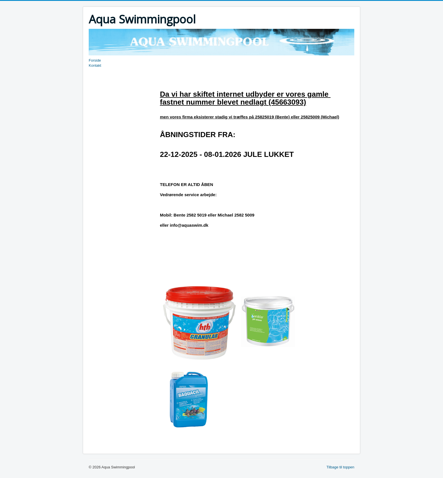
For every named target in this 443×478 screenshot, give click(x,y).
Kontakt (95, 65)
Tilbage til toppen (340, 467)
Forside (95, 60)
